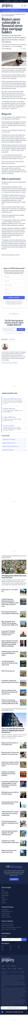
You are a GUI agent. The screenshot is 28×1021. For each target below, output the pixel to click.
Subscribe (21, 329)
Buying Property (5, 909)
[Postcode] (14, 289)
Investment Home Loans (12, 11)
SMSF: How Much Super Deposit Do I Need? (11, 927)
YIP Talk (3, 901)
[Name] (14, 277)
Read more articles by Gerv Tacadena (10, 362)
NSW (3, 946)
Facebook (4, 968)
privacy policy (20, 333)
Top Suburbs (4, 936)
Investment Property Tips (7, 911)
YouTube (20, 968)
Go (24, 939)
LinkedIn (14, 968)
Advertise (21, 1)
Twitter (9, 968)
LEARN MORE (14, 879)
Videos (3, 897)
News (3, 890)
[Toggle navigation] (25, 5)
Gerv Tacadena (6, 46)
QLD (3, 949)
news (7, 14)
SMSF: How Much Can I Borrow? (9, 929)
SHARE (23, 48)
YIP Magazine (15, 1)
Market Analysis (5, 895)
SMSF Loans (23, 11)
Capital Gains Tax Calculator (8, 923)
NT (10, 949)
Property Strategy (5, 915)
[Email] (14, 293)
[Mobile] (14, 285)
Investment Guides (6, 913)
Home (3, 14)
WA (10, 946)
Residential (12, 339)
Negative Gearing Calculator (8, 925)
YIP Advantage (8, 1)
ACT (19, 946)
